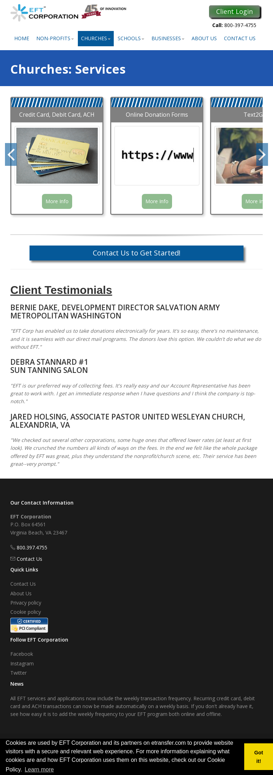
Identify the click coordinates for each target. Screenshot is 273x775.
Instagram (22, 663)
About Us (204, 38)
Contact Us (240, 38)
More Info (57, 201)
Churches (96, 38)
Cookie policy (25, 611)
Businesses (167, 38)
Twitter (18, 672)
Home (21, 38)
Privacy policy (25, 602)
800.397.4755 (32, 547)
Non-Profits (55, 38)
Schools (131, 38)
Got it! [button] (258, 757)
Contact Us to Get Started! (137, 253)
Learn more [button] (39, 769)
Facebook (21, 653)
